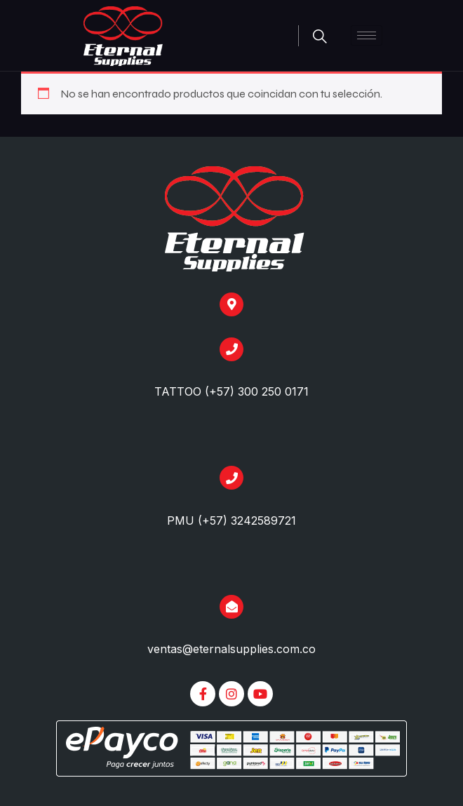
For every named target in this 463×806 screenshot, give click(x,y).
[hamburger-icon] (366, 35)
